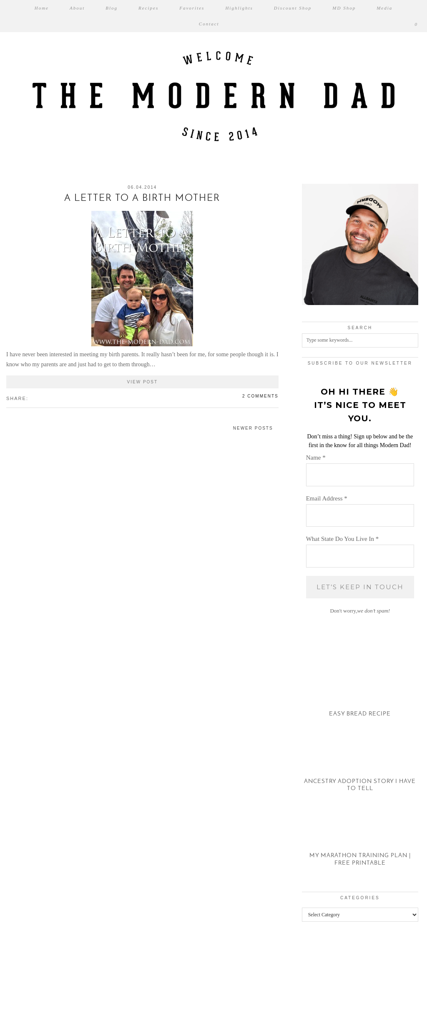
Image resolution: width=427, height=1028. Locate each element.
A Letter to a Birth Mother (142, 198)
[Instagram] (26, 974)
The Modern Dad (51, 1010)
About (77, 7)
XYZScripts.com (250, 1023)
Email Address (326, 498)
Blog (111, 7)
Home (42, 7)
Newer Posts (253, 428)
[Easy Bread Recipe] (360, 692)
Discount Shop (292, 7)
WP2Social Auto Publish (184, 1023)
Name (316, 457)
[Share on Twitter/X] (37, 398)
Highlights (239, 7)
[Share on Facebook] (32, 398)
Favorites (191, 7)
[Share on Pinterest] (41, 398)
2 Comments (260, 396)
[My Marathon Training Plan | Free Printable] (360, 842)
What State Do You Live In (342, 538)
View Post (142, 382)
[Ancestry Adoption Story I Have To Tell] (360, 767)
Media (384, 7)
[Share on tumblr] (45, 398)
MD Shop (344, 7)
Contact (209, 23)
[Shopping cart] (416, 24)
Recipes (148, 7)
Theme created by (385, 1010)
